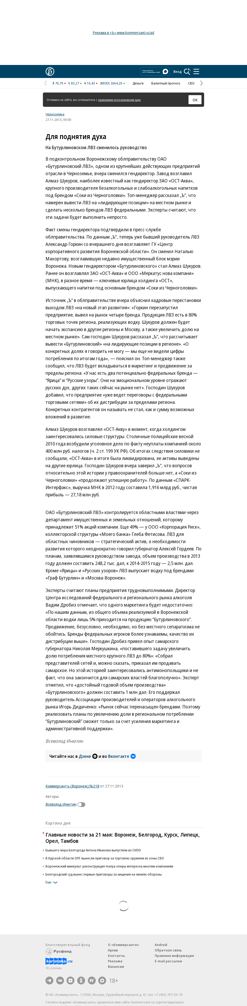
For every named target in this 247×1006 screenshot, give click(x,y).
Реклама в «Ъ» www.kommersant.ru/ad (123, 32)
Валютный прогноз (165, 83)
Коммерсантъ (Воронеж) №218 (72, 785)
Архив (113, 950)
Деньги (138, 83)
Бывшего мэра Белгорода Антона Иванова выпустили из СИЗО (93, 850)
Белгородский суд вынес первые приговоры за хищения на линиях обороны (104, 874)
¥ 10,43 (89, 83)
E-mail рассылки (168, 961)
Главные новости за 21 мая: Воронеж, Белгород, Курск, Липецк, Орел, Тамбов (123, 837)
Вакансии (116, 966)
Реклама (115, 961)
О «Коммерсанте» (123, 944)
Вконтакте (122, 756)
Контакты (116, 955)
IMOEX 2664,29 (111, 83)
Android (161, 944)
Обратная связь (168, 950)
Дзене (88, 756)
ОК (195, 99)
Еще (52, 882)
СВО (191, 83)
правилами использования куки (119, 100)
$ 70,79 (58, 83)
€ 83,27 (73, 83)
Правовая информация (174, 955)
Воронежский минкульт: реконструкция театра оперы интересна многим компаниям (109, 866)
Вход (177, 71)
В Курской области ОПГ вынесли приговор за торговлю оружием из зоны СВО (105, 858)
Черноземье (55, 114)
